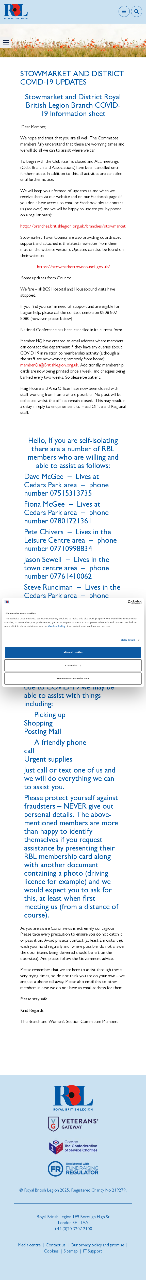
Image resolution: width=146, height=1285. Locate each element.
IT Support (92, 1251)
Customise (73, 665)
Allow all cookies (73, 652)
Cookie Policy (57, 626)
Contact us (56, 1245)
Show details (128, 639)
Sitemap (71, 1251)
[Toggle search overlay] (136, 11)
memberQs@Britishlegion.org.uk (49, 365)
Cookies (51, 1251)
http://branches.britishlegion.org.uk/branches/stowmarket (73, 226)
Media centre (29, 1245)
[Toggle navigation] (124, 11)
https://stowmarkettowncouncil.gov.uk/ (73, 266)
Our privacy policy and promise (97, 1245)
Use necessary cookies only (73, 678)
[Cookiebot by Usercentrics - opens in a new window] (119, 602)
